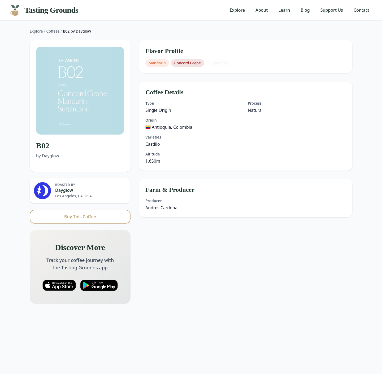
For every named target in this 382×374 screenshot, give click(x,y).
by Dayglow (47, 156)
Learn (284, 10)
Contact (361, 10)
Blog (305, 10)
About (261, 10)
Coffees (52, 31)
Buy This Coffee (80, 217)
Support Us (331, 10)
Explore (237, 10)
